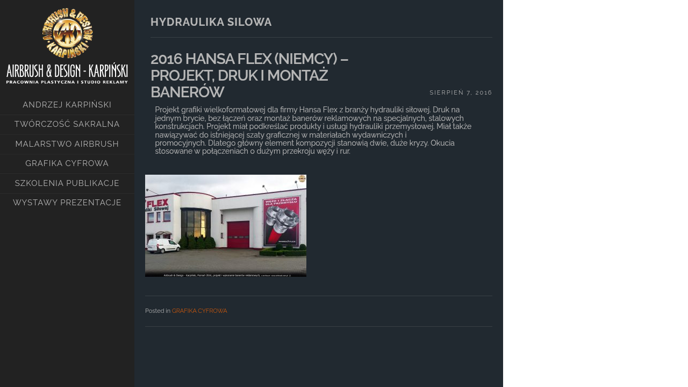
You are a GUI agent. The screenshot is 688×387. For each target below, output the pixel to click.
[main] (318, 183)
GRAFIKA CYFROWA (199, 310)
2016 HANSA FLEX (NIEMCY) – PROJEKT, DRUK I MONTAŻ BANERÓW (249, 75)
